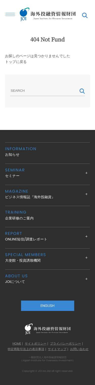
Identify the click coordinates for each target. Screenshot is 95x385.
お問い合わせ (79, 349)
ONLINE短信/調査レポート (47, 236)
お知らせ (47, 151)
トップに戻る (16, 61)
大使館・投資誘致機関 (47, 257)
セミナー (47, 172)
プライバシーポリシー (65, 343)
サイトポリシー (36, 343)
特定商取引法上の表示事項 (26, 349)
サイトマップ (57, 349)
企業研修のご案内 (47, 215)
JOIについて (47, 278)
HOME (16, 343)
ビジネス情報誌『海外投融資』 (47, 194)
